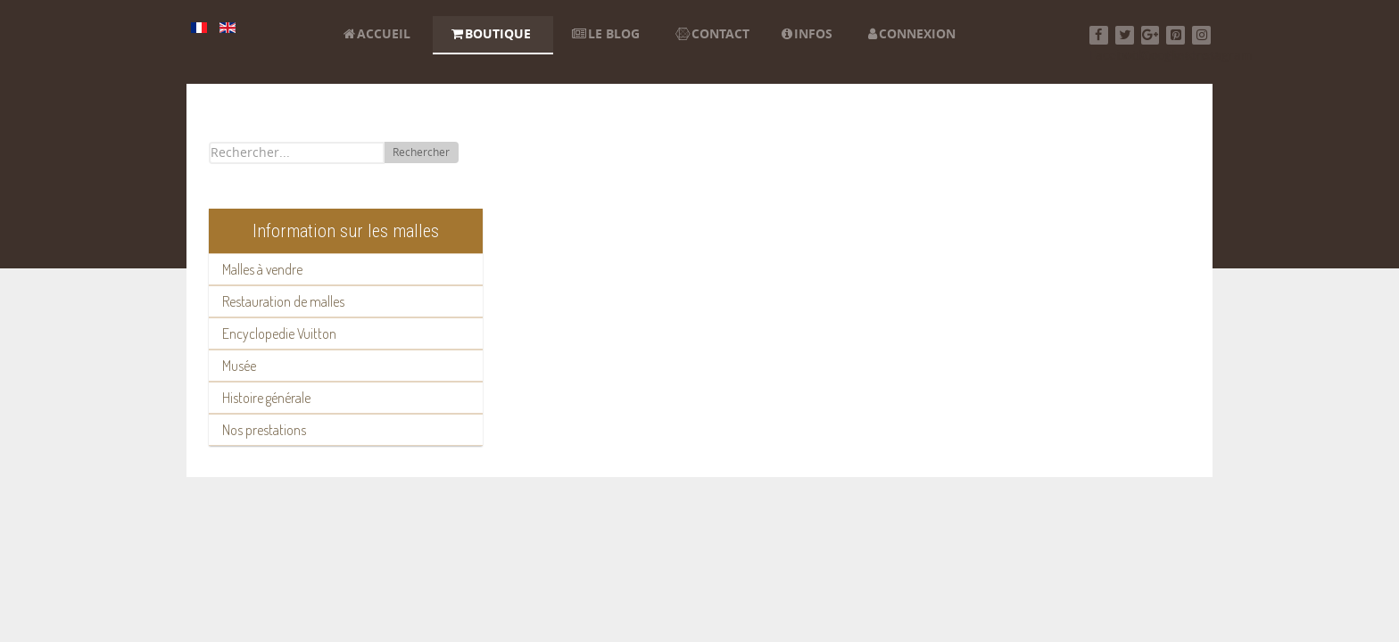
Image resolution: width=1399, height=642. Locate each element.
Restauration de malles (283, 301)
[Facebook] (1098, 35)
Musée (239, 365)
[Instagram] (1201, 35)
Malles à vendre (262, 269)
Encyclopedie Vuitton (279, 333)
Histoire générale (266, 398)
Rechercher (421, 152)
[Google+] (1150, 35)
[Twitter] (1124, 35)
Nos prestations (264, 430)
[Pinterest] (1175, 35)
